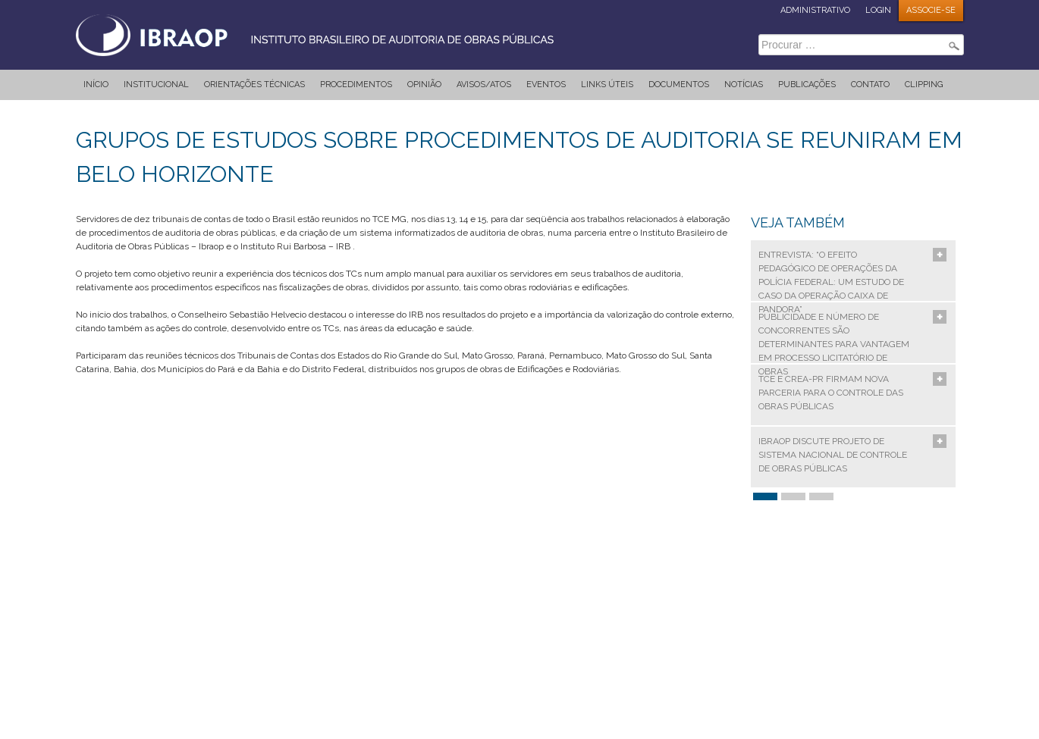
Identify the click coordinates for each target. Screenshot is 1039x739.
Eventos (546, 84)
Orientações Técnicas (254, 84)
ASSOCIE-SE (931, 10)
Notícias (743, 84)
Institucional (156, 84)
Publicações (807, 84)
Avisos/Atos (484, 84)
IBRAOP (330, 34)
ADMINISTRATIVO (815, 10)
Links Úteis (607, 84)
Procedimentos (356, 84)
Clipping (924, 84)
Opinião (424, 84)
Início (95, 84)
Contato (870, 84)
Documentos (678, 84)
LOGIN (878, 10)
